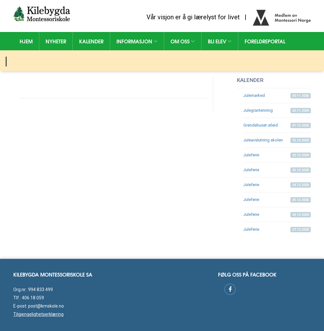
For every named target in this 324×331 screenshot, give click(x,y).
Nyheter (56, 41)
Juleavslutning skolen (277, 140)
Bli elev (220, 41)
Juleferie (277, 155)
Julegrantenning (277, 110)
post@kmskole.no (46, 306)
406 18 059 (33, 297)
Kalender (91, 41)
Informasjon (137, 41)
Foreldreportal (265, 41)
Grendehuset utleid (277, 125)
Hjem (26, 41)
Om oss (183, 41)
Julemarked (277, 95)
